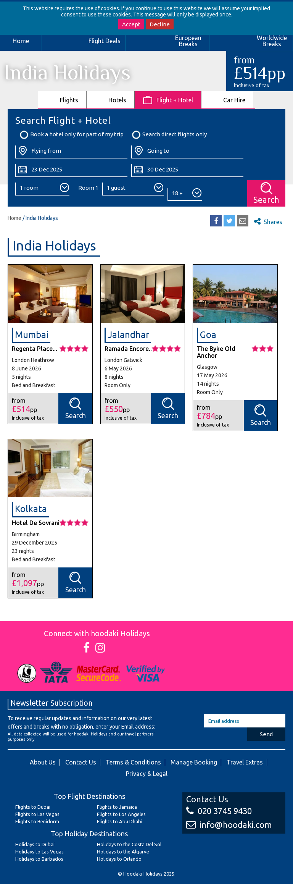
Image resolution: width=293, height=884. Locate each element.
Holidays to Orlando (119, 858)
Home (21, 40)
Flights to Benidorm (37, 821)
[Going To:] (187, 151)
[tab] (62, 99)
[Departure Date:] (71, 170)
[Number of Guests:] (133, 189)
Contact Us (80, 762)
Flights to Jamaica (117, 807)
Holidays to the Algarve (123, 851)
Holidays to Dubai (35, 844)
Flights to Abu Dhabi (119, 821)
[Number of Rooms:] (42, 189)
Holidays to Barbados (39, 858)
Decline (160, 24)
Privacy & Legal (146, 773)
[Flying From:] (71, 151)
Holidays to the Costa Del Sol (129, 844)
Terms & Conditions (133, 762)
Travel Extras (245, 762)
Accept (131, 24)
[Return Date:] (187, 170)
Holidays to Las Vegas (39, 851)
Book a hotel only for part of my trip (71, 135)
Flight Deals (105, 40)
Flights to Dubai (32, 807)
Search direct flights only (169, 135)
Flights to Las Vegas (37, 814)
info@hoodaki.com (229, 824)
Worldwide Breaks (272, 40)
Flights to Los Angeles (121, 814)
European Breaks (188, 40)
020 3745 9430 (219, 811)
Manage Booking (194, 762)
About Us (43, 762)
